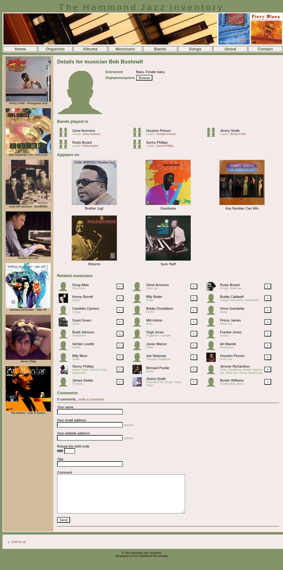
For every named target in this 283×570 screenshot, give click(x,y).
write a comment (91, 399)
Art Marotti (228, 344)
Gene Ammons (83, 130)
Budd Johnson (83, 332)
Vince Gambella (232, 308)
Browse (144, 78)
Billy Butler (154, 297)
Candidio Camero (85, 308)
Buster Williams (232, 380)
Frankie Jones (231, 332)
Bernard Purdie (157, 368)
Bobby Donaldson (159, 308)
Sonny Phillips (157, 142)
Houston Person (158, 130)
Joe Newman (156, 356)
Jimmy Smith (230, 130)
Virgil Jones (155, 332)
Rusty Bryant (82, 142)
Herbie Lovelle (83, 344)
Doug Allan (80, 285)
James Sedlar (82, 380)
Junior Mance (156, 344)
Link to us (18, 542)
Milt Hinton (154, 320)
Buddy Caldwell (232, 297)
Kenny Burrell (82, 297)
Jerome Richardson (235, 366)
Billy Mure (79, 356)
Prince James (230, 320)
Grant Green (81, 320)
